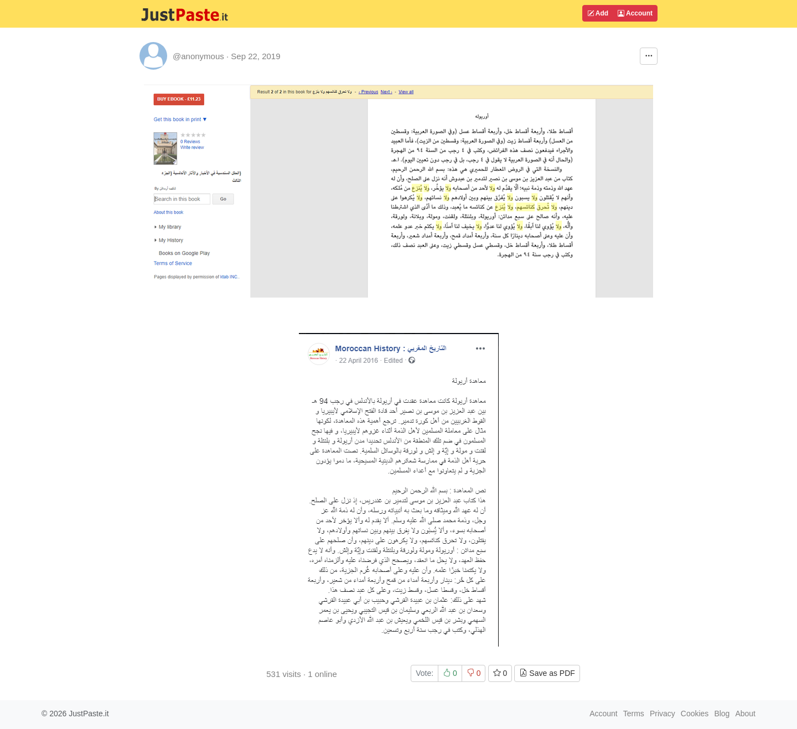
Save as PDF (547, 673)
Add (597, 13)
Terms (633, 713)
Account (635, 13)
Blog (721, 713)
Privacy (662, 713)
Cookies (695, 713)
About (745, 713)
